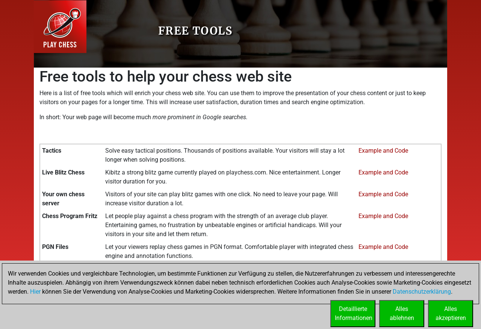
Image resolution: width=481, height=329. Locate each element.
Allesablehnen (402, 313)
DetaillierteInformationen (353, 313)
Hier (35, 291)
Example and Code (383, 150)
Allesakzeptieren (451, 313)
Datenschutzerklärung (422, 291)
